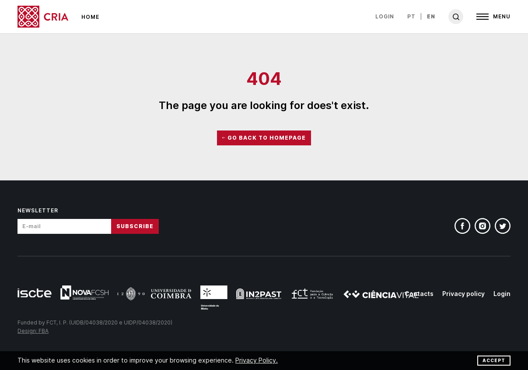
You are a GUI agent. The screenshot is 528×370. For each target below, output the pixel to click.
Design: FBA (33, 331)
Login (384, 16)
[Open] (493, 16)
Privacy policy (463, 293)
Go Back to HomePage (264, 137)
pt (411, 16)
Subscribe (135, 226)
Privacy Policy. (256, 360)
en (431, 16)
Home (90, 17)
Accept (494, 360)
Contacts (419, 293)
